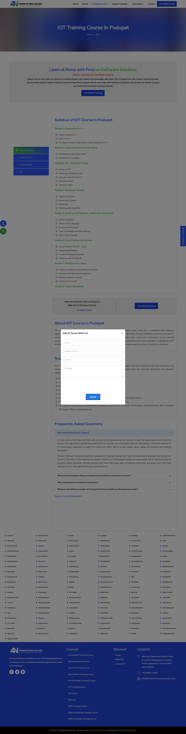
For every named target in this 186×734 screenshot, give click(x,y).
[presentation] (82, 386)
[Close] (122, 333)
